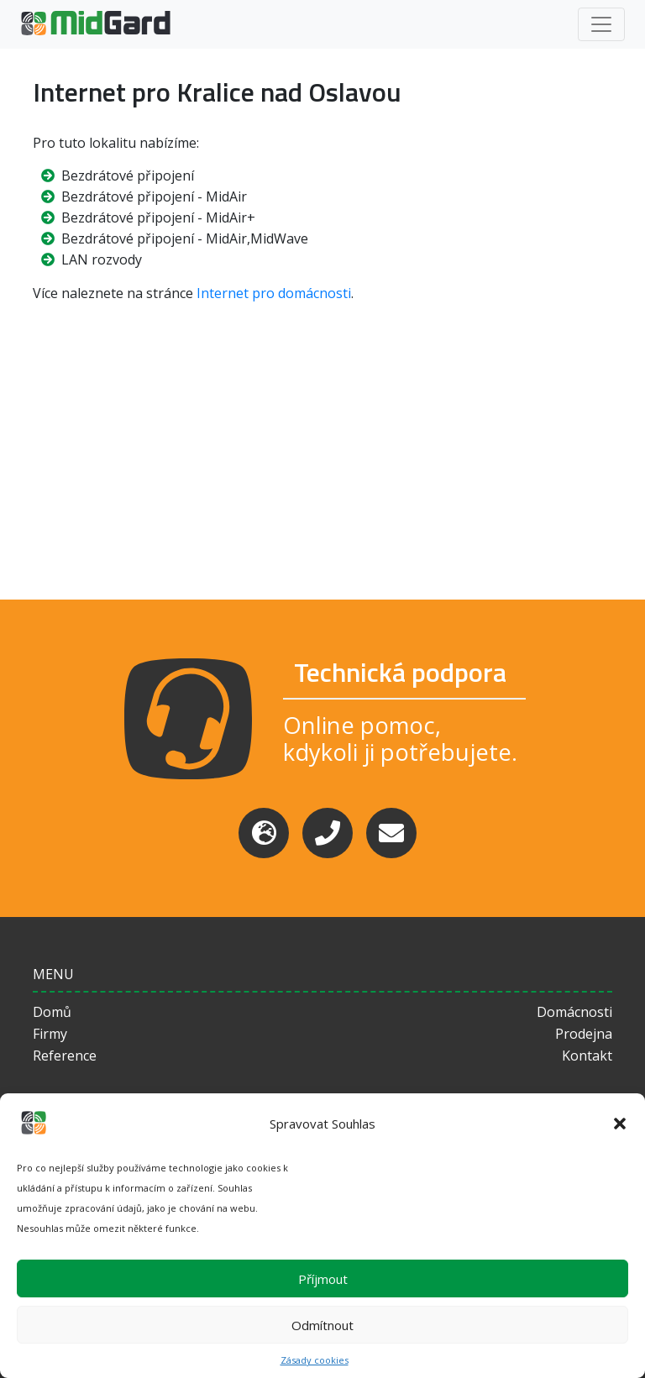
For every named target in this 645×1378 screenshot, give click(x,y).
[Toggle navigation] (601, 24)
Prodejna (583, 1033)
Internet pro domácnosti (274, 293)
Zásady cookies (315, 1360)
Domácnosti (574, 1012)
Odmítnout (322, 1325)
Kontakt (587, 1055)
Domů (52, 1012)
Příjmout (323, 1279)
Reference (65, 1055)
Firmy (50, 1033)
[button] (619, 1123)
